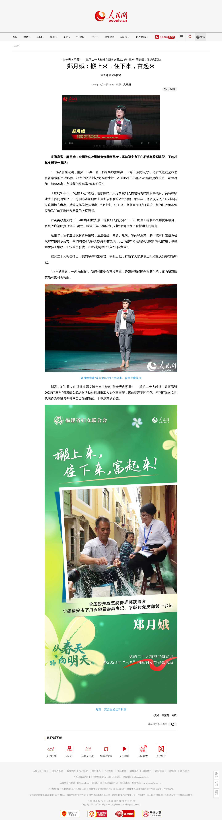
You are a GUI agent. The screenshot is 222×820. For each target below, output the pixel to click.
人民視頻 (124, 750)
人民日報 (51, 750)
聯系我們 (184, 771)
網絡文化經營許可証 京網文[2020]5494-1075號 (88, 795)
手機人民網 (88, 750)
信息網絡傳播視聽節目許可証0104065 (47, 795)
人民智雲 (142, 750)
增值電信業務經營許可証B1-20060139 (107, 789)
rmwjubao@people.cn (152, 783)
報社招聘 (71, 771)
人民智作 (161, 750)
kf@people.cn (83, 783)
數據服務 (134, 771)
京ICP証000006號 (155, 795)
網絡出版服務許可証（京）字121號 (128, 795)
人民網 (16, 46)
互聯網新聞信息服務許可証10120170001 (67, 789)
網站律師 (159, 771)
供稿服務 (121, 771)
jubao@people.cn (141, 777)
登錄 (202, 37)
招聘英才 (83, 771)
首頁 (14, 37)
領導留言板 (106, 750)
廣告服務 (96, 771)
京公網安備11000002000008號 (179, 795)
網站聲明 (147, 771)
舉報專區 (110, 37)
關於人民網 (57, 771)
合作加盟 (109, 771)
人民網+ (69, 750)
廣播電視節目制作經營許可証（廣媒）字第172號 (150, 789)
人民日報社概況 (40, 771)
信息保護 (172, 771)
